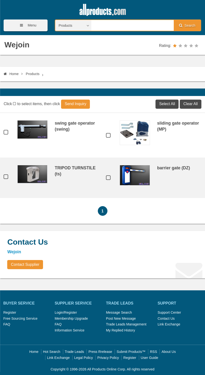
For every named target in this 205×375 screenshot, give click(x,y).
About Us (169, 352)
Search (187, 25)
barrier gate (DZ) (173, 167)
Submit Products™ (131, 352)
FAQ (6, 324)
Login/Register (66, 312)
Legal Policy (83, 358)
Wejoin (16, 44)
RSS (153, 352)
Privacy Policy (108, 358)
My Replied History (120, 330)
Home (11, 74)
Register (9, 312)
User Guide (149, 358)
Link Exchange (169, 324)
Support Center (169, 312)
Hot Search (51, 352)
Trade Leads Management (126, 324)
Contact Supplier (25, 264)
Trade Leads (74, 352)
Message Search (119, 312)
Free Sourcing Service (20, 318)
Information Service (69, 330)
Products (32, 74)
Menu (26, 25)
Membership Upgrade (71, 318)
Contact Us (166, 318)
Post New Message (121, 318)
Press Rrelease (100, 352)
